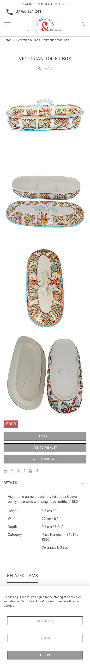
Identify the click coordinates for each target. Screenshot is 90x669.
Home (8, 40)
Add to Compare (45, 459)
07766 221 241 (22, 12)
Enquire (45, 436)
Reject (45, 638)
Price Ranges (52, 534)
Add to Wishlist (45, 447)
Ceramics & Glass (28, 40)
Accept (45, 655)
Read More (45, 620)
